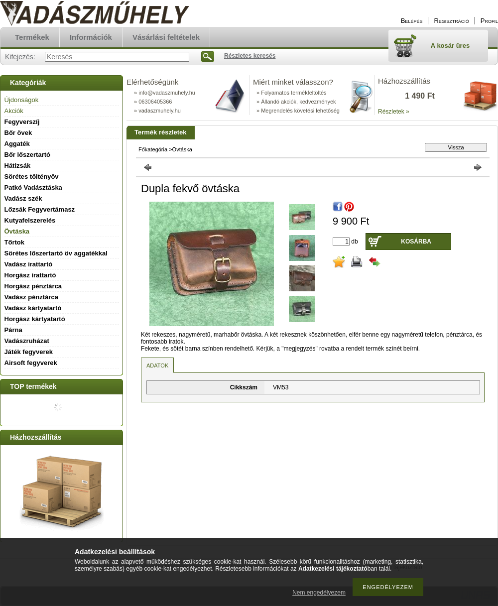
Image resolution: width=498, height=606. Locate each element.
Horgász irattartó (30, 275)
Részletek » (393, 111)
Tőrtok (14, 242)
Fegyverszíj (22, 121)
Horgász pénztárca (33, 286)
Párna (13, 330)
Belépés (412, 20)
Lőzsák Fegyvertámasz (39, 209)
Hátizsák (17, 165)
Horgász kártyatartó (34, 319)
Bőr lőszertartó (27, 154)
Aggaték (17, 143)
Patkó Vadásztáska (33, 187)
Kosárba (416, 241)
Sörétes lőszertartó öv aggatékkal (56, 253)
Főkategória (152, 149)
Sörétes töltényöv (31, 176)
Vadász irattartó (28, 264)
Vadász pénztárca (31, 297)
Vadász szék (23, 198)
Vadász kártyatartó (33, 308)
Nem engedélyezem (319, 592)
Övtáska (17, 231)
